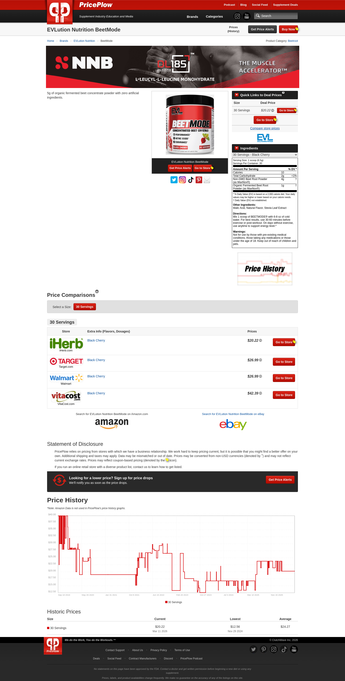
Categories (214, 16)
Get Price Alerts (262, 29)
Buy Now (290, 29)
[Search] (276, 15)
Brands (192, 16)
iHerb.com (65, 349)
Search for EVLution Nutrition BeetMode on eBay (233, 412)
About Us (137, 649)
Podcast (229, 4)
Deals (96, 657)
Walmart (66, 382)
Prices (233, 27)
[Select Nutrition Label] (265, 153)
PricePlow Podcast (191, 657)
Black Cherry (96, 339)
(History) (233, 31)
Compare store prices (265, 127)
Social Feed (260, 4)
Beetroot (293, 40)
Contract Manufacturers (142, 657)
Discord (168, 657)
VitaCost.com (65, 402)
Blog (243, 4)
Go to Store (287, 109)
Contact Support (115, 649)
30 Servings (85, 305)
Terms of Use (182, 649)
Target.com (66, 365)
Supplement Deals (285, 4)
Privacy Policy (158, 649)
